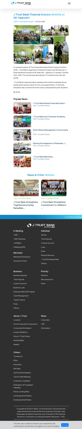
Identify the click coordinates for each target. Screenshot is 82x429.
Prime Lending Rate (21, 391)
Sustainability (18, 340)
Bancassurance (47, 279)
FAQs (15, 360)
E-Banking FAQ (19, 247)
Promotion (17, 364)
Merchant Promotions (21, 257)
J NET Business (19, 239)
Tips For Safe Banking (21, 377)
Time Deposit (46, 239)
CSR (42, 324)
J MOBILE (17, 243)
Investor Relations (20, 332)
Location (17, 320)
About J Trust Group (21, 336)
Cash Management (21, 296)
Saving (43, 235)
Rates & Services (47, 255)
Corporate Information (22, 328)
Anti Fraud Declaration (22, 373)
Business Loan (19, 287)
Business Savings (20, 275)
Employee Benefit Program (24, 292)
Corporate (45, 320)
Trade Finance (19, 300)
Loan (43, 247)
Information (45, 328)
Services (44, 275)
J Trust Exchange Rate (50, 259)
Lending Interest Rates (22, 396)
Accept (65, 425)
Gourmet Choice (20, 261)
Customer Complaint (21, 381)
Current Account (47, 243)
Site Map (16, 368)
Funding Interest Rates (22, 400)
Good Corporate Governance (25, 324)
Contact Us (17, 356)
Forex (43, 251)
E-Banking (18, 231)
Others (44, 263)
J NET (15, 235)
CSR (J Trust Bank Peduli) (23, 21)
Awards (16, 344)
